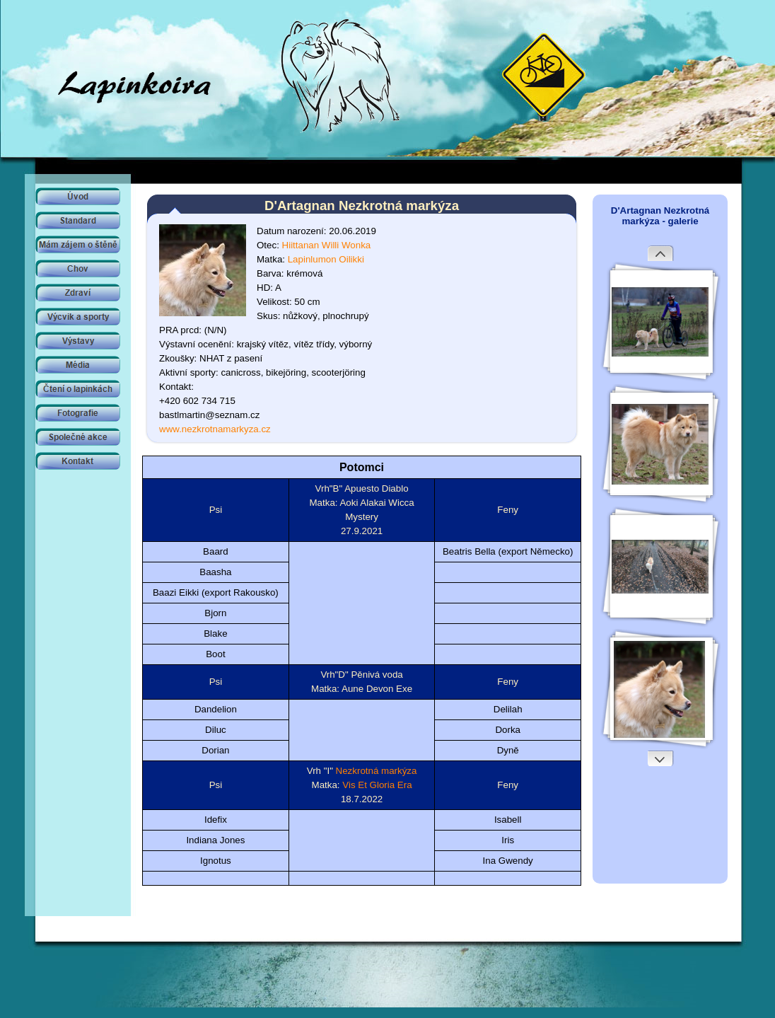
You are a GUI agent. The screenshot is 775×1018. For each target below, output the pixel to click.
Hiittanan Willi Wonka (326, 245)
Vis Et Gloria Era (377, 785)
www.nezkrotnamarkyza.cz (215, 429)
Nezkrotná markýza (376, 770)
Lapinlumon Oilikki (326, 259)
